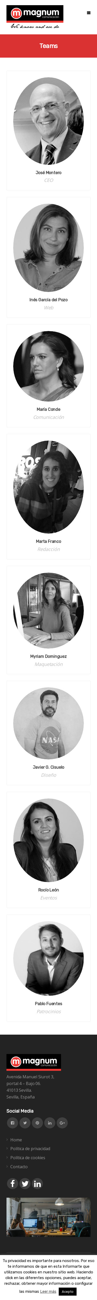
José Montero (49, 172)
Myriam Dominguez (48, 656)
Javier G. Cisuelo (48, 767)
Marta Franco (48, 541)
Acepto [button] (67, 1292)
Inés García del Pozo (48, 299)
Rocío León (48, 890)
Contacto (19, 1167)
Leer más (48, 1291)
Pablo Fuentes (48, 1003)
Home (16, 1140)
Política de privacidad (30, 1148)
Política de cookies (27, 1157)
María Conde (48, 409)
